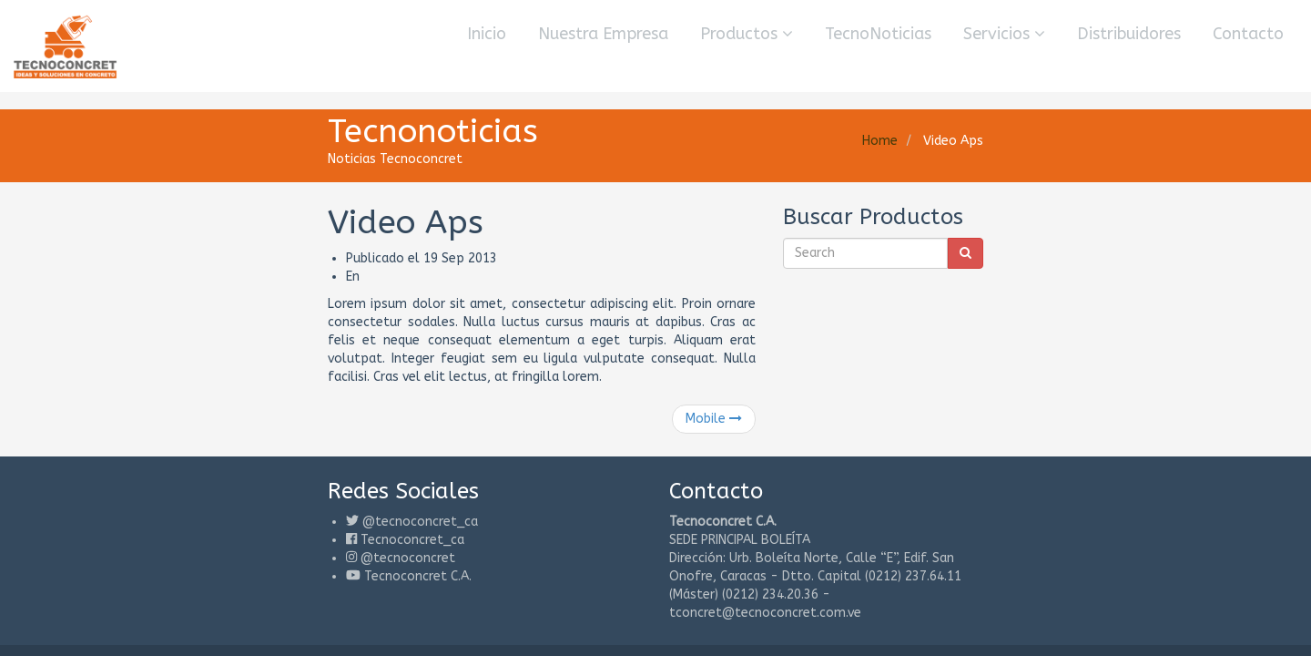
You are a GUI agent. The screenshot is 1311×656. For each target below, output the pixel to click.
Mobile (777, 382)
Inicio (486, 34)
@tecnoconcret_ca (229, 485)
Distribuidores (1129, 34)
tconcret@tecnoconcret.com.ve (1030, 540)
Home (1071, 141)
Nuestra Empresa (603, 34)
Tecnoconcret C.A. (226, 540)
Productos (746, 34)
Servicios (1004, 34)
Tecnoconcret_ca (221, 503)
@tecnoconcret (216, 521)
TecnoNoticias (878, 34)
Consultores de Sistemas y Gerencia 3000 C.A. (322, 590)
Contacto (1248, 34)
